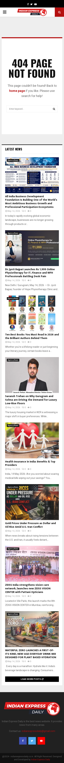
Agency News (13, 160)
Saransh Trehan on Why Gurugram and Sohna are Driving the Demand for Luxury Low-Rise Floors (31, 400)
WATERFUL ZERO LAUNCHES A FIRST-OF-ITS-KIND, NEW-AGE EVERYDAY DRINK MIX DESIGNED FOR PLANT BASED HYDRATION (30, 654)
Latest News (13, 149)
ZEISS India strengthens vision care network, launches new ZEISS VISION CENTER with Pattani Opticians (28, 588)
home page (17, 91)
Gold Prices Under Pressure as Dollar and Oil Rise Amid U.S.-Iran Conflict (30, 525)
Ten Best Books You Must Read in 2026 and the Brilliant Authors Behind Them (32, 336)
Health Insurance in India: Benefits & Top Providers (30, 463)
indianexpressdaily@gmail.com (38, 731)
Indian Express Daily (40, 759)
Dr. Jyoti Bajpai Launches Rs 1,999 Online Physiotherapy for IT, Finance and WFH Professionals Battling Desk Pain (30, 273)
